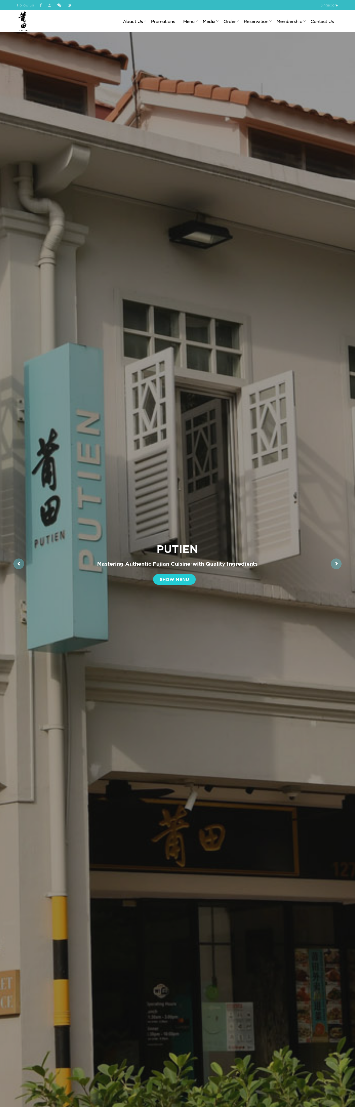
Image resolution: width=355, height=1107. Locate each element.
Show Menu (174, 579)
